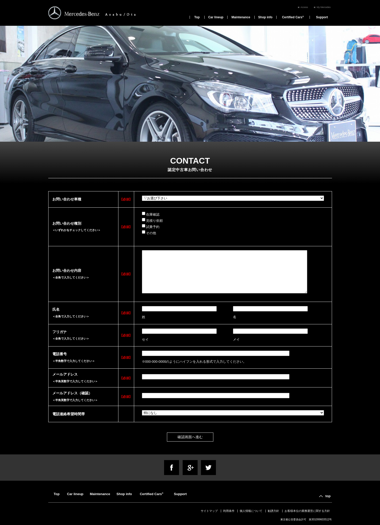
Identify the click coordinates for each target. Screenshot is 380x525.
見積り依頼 (152, 220)
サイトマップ (209, 510)
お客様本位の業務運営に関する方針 (307, 510)
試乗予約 (150, 226)
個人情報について (251, 510)
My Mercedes (323, 7)
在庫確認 (150, 214)
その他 (149, 232)
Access (304, 7)
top (327, 496)
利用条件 (229, 510)
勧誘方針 (273, 510)
